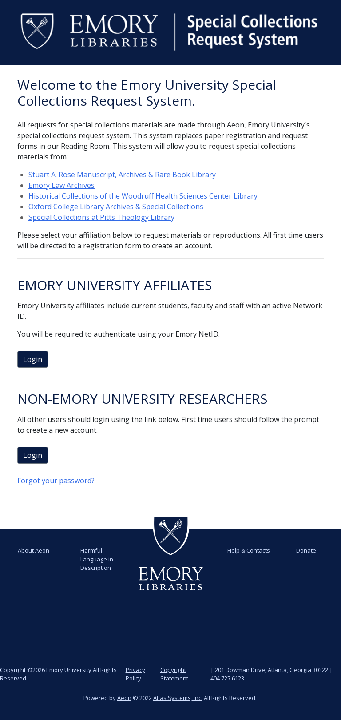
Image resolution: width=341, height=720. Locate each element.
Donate (306, 550)
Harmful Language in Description (96, 559)
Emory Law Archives (61, 185)
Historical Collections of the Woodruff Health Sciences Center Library (143, 196)
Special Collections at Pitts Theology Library (101, 217)
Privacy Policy (135, 674)
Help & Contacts (248, 550)
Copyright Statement (174, 674)
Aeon (124, 698)
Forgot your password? (56, 480)
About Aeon (33, 550)
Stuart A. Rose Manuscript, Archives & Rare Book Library (122, 174)
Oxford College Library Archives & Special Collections (115, 206)
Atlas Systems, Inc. (177, 698)
